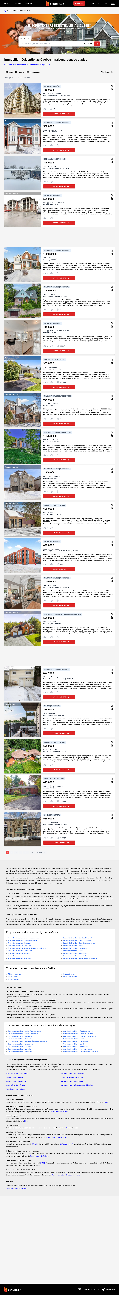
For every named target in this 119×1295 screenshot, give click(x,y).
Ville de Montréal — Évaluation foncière (66, 1175)
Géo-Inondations (64, 1128)
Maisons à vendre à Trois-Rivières (73, 1074)
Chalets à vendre (14, 979)
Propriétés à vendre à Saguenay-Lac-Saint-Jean (80, 958)
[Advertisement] (59, 236)
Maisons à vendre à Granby (15, 1085)
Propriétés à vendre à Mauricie (19, 953)
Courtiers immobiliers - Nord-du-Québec (77, 1049)
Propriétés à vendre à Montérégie (75, 953)
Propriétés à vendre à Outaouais (19, 958)
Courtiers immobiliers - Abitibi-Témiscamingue (24, 1031)
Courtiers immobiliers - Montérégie (75, 1047)
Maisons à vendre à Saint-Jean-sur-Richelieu (77, 1085)
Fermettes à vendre (70, 977)
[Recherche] (97, 43)
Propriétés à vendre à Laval (73, 951)
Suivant (41, 852)
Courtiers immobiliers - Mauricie (19, 1047)
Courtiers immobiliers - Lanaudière (75, 1041)
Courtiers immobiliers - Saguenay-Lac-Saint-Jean (80, 1052)
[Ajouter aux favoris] (112, 86)
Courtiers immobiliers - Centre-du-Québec (78, 1034)
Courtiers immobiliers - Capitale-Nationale (23, 1034)
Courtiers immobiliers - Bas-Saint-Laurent (78, 1031)
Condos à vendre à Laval (14, 1077)
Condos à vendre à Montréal (16, 1081)
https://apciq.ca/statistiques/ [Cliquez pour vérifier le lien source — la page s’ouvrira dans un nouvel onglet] (17, 1188)
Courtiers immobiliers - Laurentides (20, 1044)
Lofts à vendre (13, 977)
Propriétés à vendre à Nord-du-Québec (77, 956)
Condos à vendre (69, 974)
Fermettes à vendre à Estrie (15, 1089)
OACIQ (42, 1163)
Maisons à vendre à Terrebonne (17, 1074)
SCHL (107, 1102)
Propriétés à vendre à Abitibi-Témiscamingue (24, 938)
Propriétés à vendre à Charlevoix (19, 943)
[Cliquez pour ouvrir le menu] (112, 3)
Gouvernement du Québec (59, 1112)
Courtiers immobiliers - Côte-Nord (20, 1039)
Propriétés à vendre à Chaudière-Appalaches (79, 943)
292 (32, 852)
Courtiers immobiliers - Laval (73, 1044)
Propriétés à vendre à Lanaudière (75, 948)
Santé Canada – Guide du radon (58, 1137)
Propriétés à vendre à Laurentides (20, 951)
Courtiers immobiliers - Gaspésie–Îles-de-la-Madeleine (27, 1041)
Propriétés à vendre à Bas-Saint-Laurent (77, 938)
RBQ (25, 1121)
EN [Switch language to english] (105, 3)
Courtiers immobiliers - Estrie (73, 1039)
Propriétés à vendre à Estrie (73, 946)
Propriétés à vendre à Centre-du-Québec (77, 940)
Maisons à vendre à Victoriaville (72, 1081)
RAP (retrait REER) (66, 1144)
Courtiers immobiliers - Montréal (19, 1049)
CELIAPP (35, 1144)
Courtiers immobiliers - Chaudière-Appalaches (79, 1036)
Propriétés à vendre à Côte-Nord (19, 946)
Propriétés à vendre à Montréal (19, 956)
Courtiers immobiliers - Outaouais (20, 1052)
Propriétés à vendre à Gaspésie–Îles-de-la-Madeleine (27, 948)
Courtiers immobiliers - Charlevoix (20, 1036)
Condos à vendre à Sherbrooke (72, 1077)
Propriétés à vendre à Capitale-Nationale (22, 940)
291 (25, 852)
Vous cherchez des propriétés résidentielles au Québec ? (27, 65)
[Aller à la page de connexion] (95, 3)
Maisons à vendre (14, 974)
